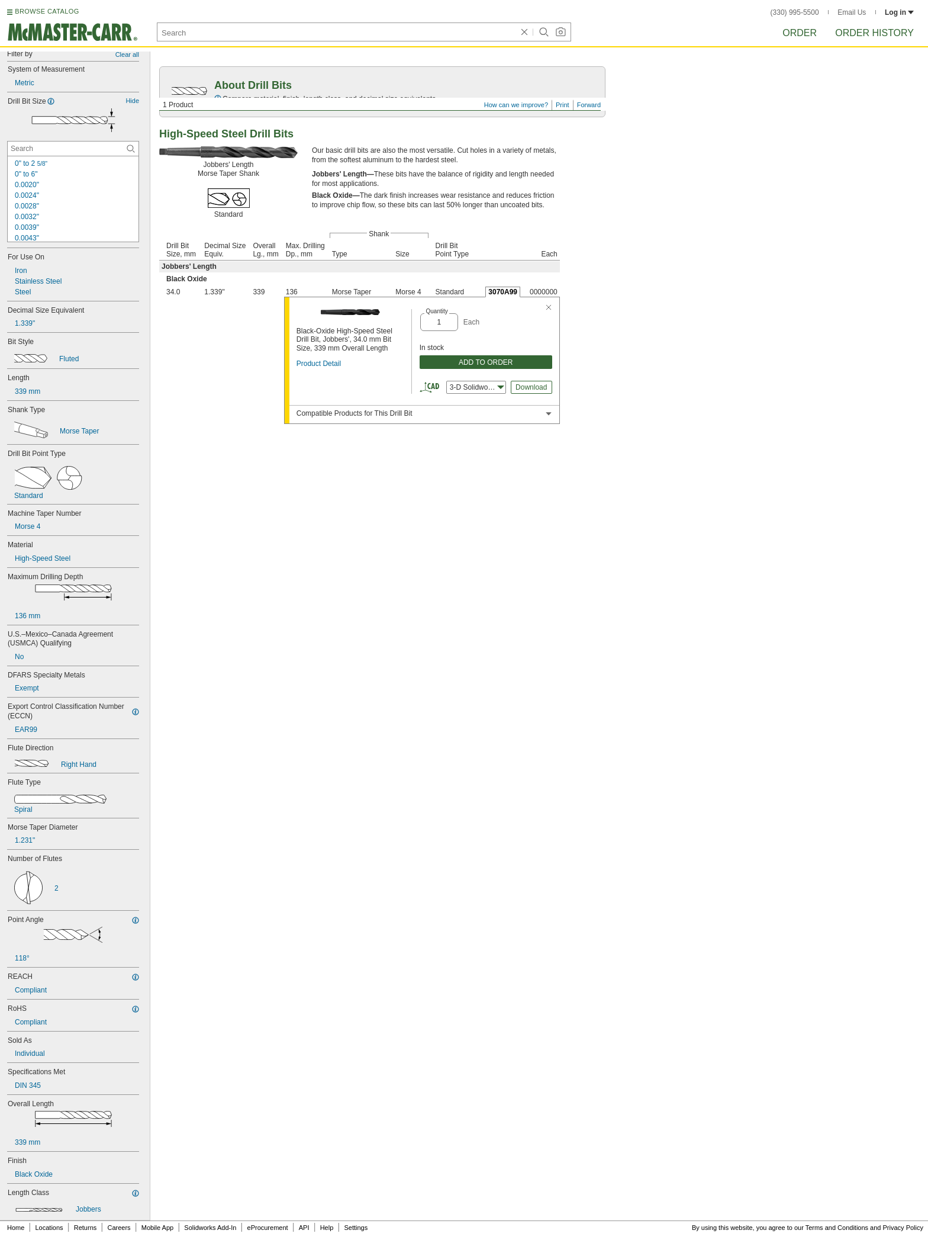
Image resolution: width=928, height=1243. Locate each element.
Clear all (127, 54)
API (304, 1227)
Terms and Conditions (836, 1227)
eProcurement (267, 1227)
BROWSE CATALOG (47, 11)
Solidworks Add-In (210, 1227)
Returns (85, 1227)
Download (531, 387)
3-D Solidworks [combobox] (477, 387)
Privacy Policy (903, 1227)
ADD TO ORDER (486, 362)
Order (799, 33)
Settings (356, 1227)
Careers (118, 1227)
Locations (49, 1227)
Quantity (436, 311)
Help (327, 1227)
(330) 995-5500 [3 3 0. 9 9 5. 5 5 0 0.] (795, 12)
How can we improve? (516, 104)
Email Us (851, 12)
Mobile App (157, 1227)
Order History (874, 33)
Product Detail (319, 363)
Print (562, 104)
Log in (899, 12)
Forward (589, 104)
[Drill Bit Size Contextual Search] (73, 148)
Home (15, 1227)
